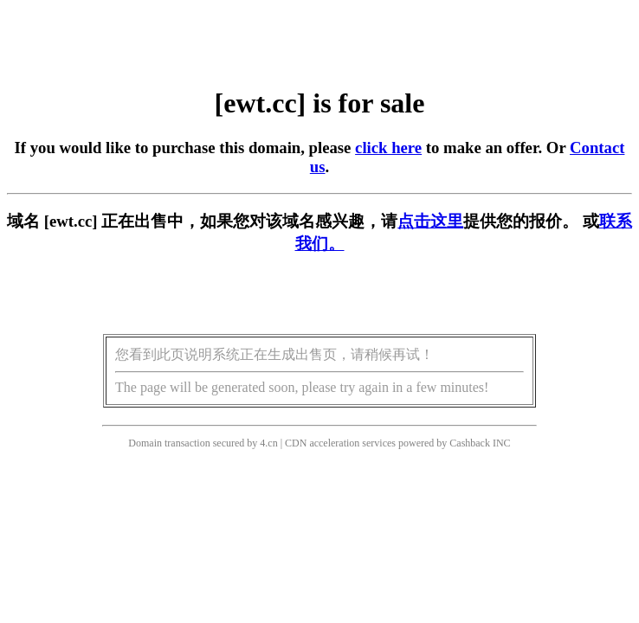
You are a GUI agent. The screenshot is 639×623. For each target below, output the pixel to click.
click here (388, 147)
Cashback (469, 443)
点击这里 (430, 221)
